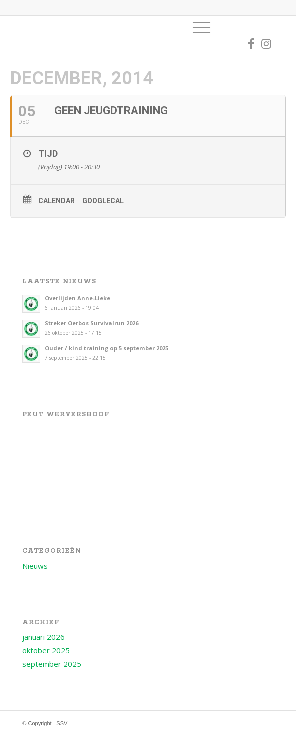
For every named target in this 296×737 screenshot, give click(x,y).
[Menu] (201, 27)
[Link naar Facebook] (251, 43)
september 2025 (51, 664)
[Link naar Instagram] (266, 43)
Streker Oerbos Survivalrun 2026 (91, 323)
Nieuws (35, 566)
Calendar (56, 201)
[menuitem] (201, 27)
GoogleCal (103, 201)
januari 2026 (43, 637)
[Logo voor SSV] (122, 36)
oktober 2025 (46, 650)
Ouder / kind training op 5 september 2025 (106, 348)
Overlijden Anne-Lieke (77, 298)
